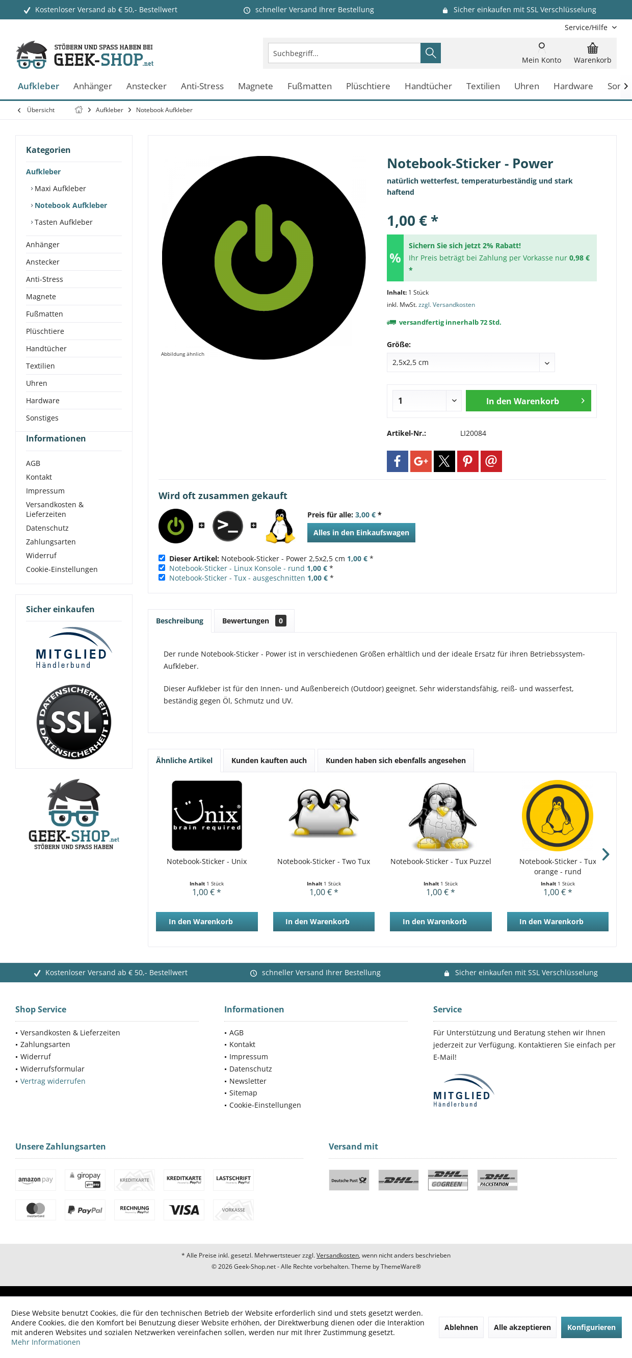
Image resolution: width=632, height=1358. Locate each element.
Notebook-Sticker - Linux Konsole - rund (237, 568)
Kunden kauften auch (269, 760)
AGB (33, 481)
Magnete (41, 296)
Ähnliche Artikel (184, 760)
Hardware (43, 400)
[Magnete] (255, 86)
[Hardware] (573, 86)
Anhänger (43, 244)
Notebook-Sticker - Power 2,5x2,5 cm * (271, 558)
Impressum (45, 509)
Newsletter (248, 1081)
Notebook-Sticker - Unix (207, 861)
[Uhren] (526, 86)
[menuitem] (587, 27)
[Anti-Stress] (202, 86)
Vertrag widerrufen (53, 1081)
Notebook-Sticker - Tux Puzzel (440, 861)
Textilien (40, 366)
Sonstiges (42, 418)
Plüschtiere (45, 331)
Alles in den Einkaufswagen (361, 532)
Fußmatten (44, 314)
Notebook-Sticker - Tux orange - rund (557, 866)
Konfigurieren (591, 1327)
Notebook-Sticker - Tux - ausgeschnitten (237, 578)
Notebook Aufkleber (70, 205)
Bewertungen (254, 620)
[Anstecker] (146, 86)
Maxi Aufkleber (59, 188)
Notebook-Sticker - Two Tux (323, 861)
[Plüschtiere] (368, 86)
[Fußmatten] (309, 86)
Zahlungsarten (51, 560)
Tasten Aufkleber (63, 222)
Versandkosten (338, 1255)
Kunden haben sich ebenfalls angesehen (396, 760)
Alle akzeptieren (522, 1327)
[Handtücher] (428, 86)
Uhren (36, 383)
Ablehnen (461, 1327)
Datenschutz (47, 546)
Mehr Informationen (46, 1342)
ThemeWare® (401, 1266)
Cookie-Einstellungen (62, 587)
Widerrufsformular (52, 1069)
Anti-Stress (44, 279)
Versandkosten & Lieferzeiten (55, 527)
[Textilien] (483, 86)
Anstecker (43, 262)
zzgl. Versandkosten (446, 304)
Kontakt (39, 495)
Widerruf (41, 574)
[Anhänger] (92, 86)
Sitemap (243, 1093)
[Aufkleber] (38, 86)
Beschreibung (179, 620)
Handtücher (46, 348)
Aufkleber (43, 171)
